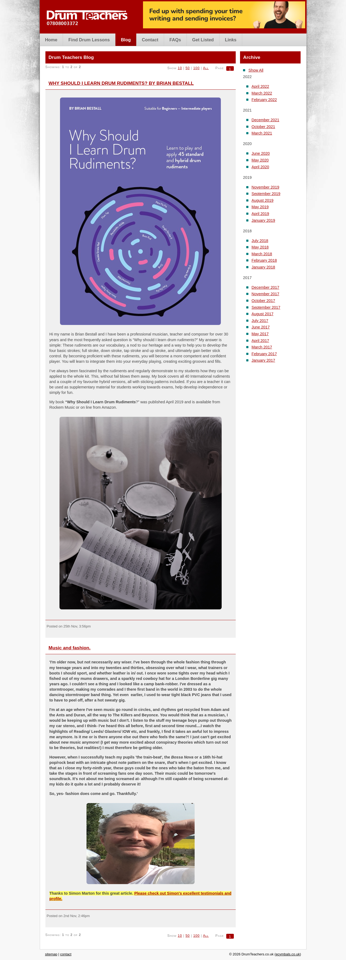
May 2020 (260, 160)
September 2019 (266, 194)
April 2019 (260, 214)
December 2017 (265, 287)
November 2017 (265, 294)
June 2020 (261, 153)
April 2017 (260, 340)
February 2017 (264, 354)
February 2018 (264, 260)
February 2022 (264, 100)
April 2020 (260, 167)
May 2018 (260, 247)
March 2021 (262, 133)
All (206, 68)
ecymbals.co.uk (288, 954)
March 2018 (262, 254)
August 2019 (263, 200)
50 (187, 68)
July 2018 (260, 241)
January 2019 (263, 220)
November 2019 (265, 187)
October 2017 (263, 300)
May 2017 (260, 334)
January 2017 (263, 360)
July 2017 (260, 320)
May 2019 (260, 207)
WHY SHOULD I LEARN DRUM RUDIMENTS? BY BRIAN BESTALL (121, 83)
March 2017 (262, 347)
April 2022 (260, 86)
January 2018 (263, 267)
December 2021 (265, 120)
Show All (255, 70)
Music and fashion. (70, 647)
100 (196, 68)
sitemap (51, 954)
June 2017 (261, 327)
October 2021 (263, 127)
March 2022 (262, 93)
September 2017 (266, 307)
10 (180, 68)
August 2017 (263, 314)
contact (65, 954)
